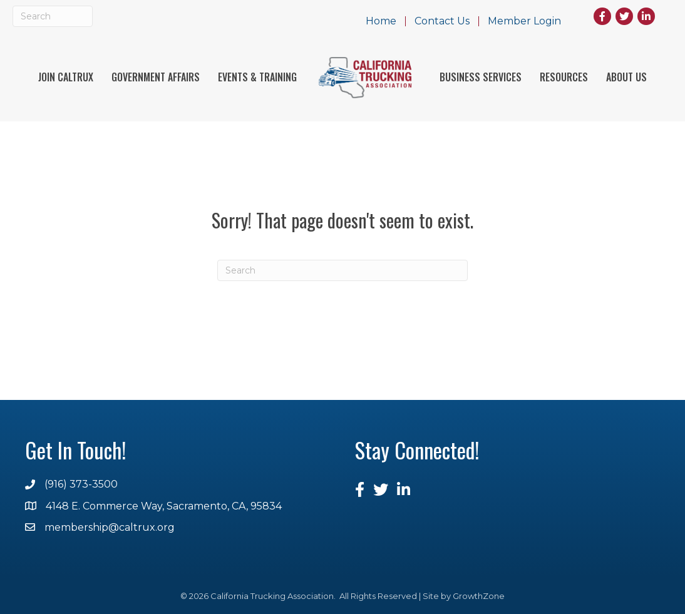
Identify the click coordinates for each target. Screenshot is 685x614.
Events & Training (257, 76)
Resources (564, 76)
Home (381, 21)
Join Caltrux (65, 76)
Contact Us (442, 21)
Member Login (524, 21)
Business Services (481, 76)
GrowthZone (479, 596)
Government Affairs (155, 76)
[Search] (53, 16)
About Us (626, 76)
